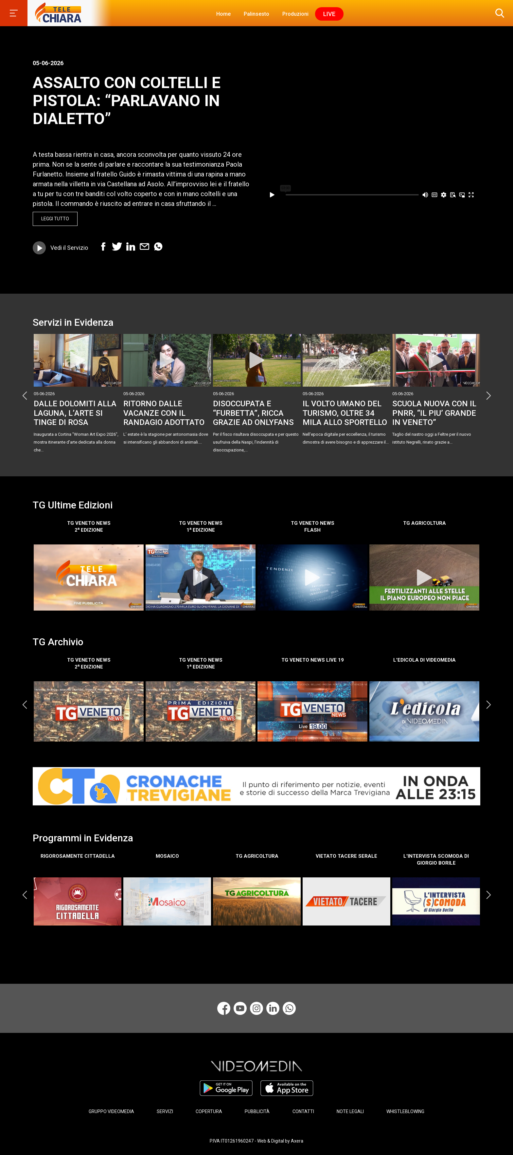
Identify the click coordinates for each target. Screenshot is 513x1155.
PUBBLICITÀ (257, 1110)
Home (223, 14)
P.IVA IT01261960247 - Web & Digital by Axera (256, 1138)
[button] (498, 13)
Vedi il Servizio (69, 247)
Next (488, 395)
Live (329, 13)
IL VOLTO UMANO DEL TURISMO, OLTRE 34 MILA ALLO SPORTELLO (345, 413)
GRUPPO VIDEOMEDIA (111, 1110)
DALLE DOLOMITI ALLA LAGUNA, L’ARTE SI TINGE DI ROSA (75, 413)
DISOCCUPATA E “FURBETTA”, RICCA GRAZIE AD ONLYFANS (253, 413)
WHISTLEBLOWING (405, 1110)
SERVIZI (165, 1110)
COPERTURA (209, 1110)
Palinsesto (256, 14)
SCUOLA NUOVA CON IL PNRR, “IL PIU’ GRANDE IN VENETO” (434, 413)
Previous (24, 395)
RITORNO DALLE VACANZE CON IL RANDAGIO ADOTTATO (163, 413)
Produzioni (295, 14)
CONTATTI (303, 1110)
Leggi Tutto (55, 218)
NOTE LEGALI (350, 1110)
